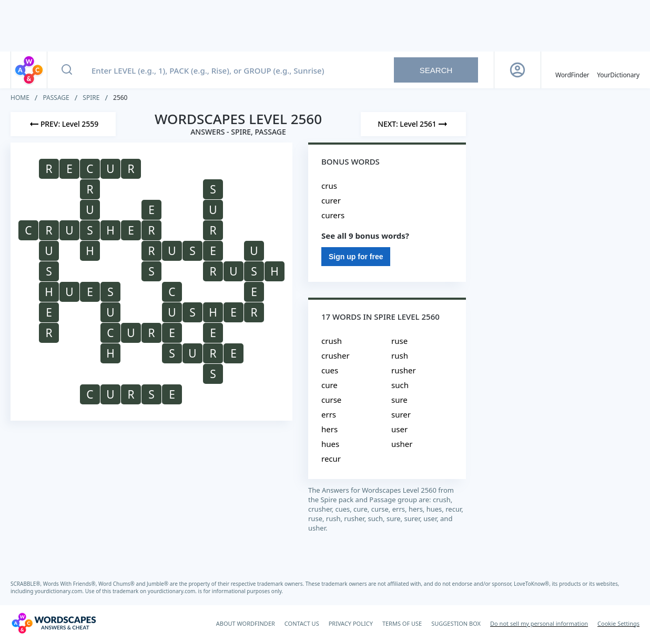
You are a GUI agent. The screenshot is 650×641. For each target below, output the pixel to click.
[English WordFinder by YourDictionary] (572, 70)
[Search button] (66, 70)
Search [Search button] (436, 70)
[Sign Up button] (517, 70)
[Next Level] (413, 124)
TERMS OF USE (402, 623)
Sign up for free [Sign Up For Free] (356, 256)
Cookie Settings (618, 623)
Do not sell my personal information (539, 623)
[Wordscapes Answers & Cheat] (54, 623)
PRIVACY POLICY (351, 623)
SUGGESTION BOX (456, 623)
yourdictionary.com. (60, 591)
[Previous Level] (63, 124)
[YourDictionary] (618, 70)
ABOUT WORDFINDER (245, 623)
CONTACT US (302, 623)
